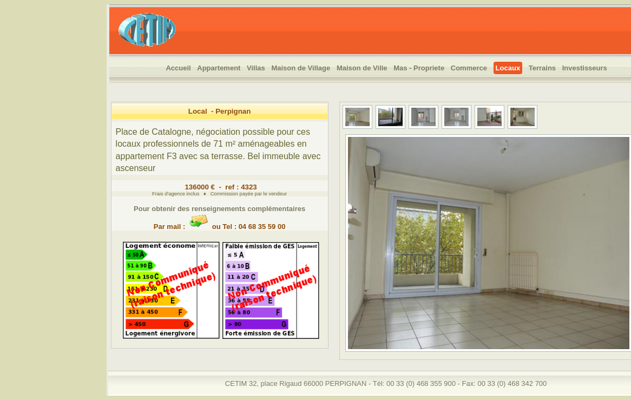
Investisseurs (584, 68)
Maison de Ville (362, 68)
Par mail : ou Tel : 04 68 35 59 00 (220, 222)
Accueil (178, 68)
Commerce (469, 68)
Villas (256, 68)
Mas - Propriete (418, 68)
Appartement (218, 68)
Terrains (542, 68)
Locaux (508, 68)
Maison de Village (300, 68)
